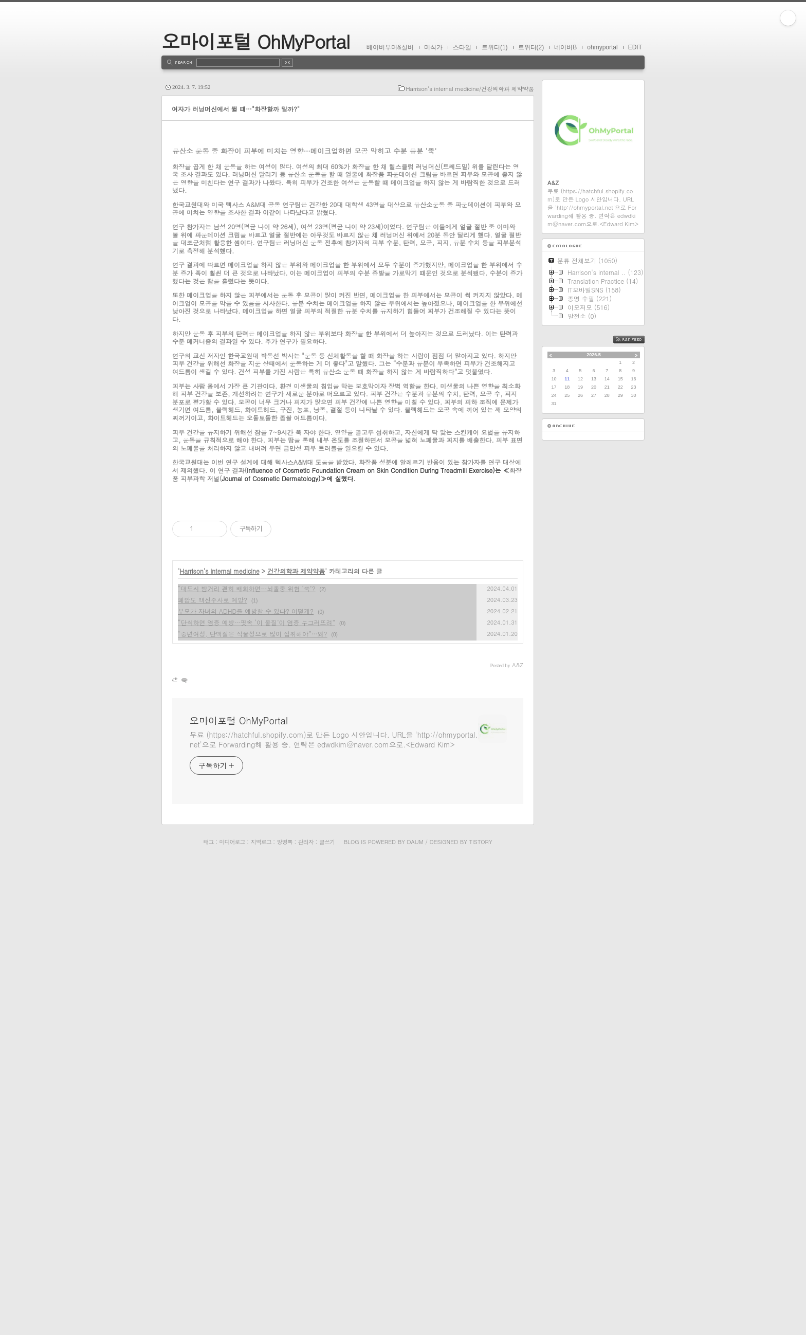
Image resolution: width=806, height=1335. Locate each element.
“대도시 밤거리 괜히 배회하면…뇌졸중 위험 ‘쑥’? (247, 1061)
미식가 (433, 47)
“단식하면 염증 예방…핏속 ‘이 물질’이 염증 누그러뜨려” (256, 1095)
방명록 (284, 1315)
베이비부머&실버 (390, 47)
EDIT (635, 47)
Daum (415, 1315)
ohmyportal (602, 47)
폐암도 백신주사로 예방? (212, 1072)
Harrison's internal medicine (220, 1043)
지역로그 (261, 1315)
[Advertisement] (347, 224)
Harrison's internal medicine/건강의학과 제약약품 (470, 89)
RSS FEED (637, 339)
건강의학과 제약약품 (296, 1043)
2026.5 (594, 354)
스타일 (462, 47)
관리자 (306, 1315)
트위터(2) (531, 47)
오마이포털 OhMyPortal (255, 41)
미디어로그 (232, 1315)
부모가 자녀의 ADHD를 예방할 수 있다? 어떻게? (246, 1084)
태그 (208, 1315)
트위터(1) (495, 47)
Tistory (480, 1315)
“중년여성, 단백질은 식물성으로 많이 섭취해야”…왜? (252, 1106)
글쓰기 (327, 1315)
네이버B (565, 47)
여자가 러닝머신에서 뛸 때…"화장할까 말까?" (236, 108)
